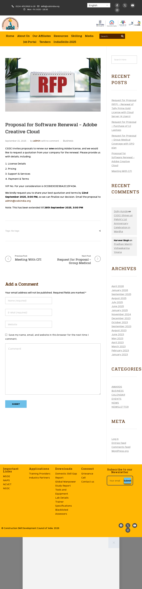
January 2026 (119, 137)
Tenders (45, 26)
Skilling (76, 20)
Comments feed (120, 294)
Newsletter (120, 254)
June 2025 (117, 153)
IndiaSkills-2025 (65, 26)
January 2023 (119, 201)
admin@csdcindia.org (18, 48)
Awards (116, 234)
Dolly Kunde (121, 58)
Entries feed (118, 290)
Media (89, 20)
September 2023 (121, 173)
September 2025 (121, 141)
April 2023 (117, 189)
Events (116, 246)
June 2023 (117, 181)
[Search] (122, 20)
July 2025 (117, 149)
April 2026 (117, 133)
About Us (23, 20)
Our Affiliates (42, 20)
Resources (61, 20)
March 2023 (118, 193)
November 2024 (121, 161)
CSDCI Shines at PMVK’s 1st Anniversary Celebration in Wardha (123, 70)
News (115, 250)
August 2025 (118, 145)
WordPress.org (120, 298)
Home (10, 20)
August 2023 (119, 177)
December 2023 (121, 165)
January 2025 (119, 157)
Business (117, 238)
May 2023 (117, 185)
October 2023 (119, 169)
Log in (115, 286)
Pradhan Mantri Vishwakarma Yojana (123, 95)
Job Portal (29, 26)
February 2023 (120, 197)
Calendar (118, 242)
